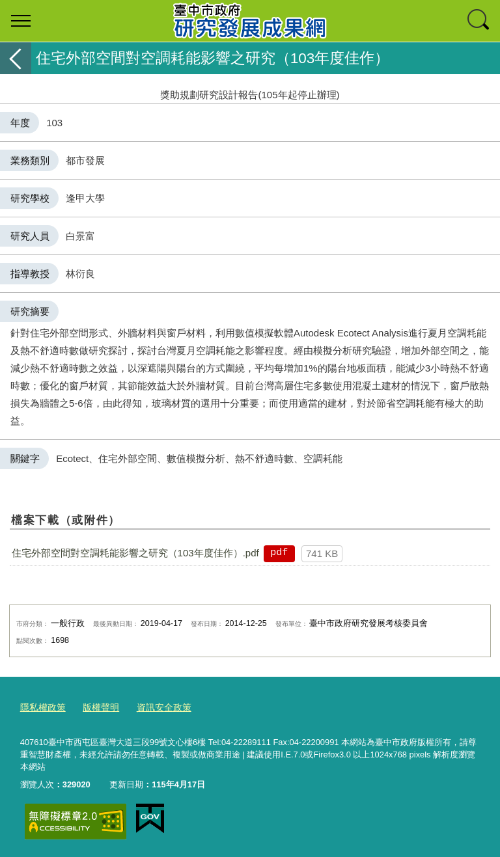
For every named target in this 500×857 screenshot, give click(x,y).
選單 (21, 21)
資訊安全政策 (156, 706)
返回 (15, 58)
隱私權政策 (41, 706)
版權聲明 (96, 706)
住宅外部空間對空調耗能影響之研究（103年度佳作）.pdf (135, 552)
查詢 (479, 21)
